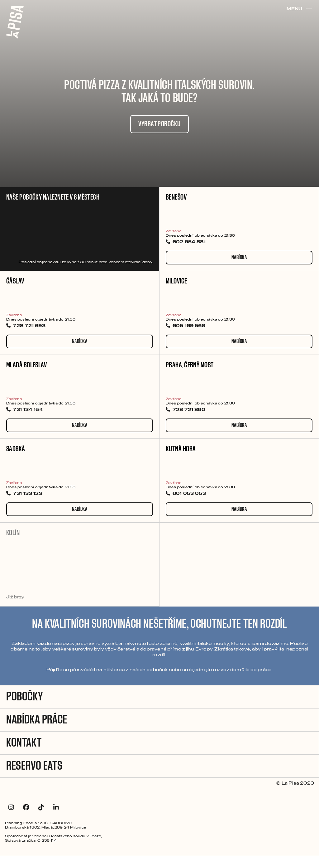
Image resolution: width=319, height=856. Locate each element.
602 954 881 (186, 242)
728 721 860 (185, 410)
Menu (300, 9)
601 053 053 (186, 494)
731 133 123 (24, 494)
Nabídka (239, 257)
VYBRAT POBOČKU (159, 124)
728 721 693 (25, 326)
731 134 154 (24, 410)
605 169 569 (185, 326)
